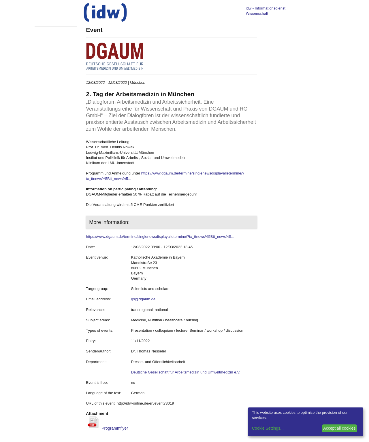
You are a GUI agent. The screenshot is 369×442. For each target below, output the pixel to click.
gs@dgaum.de (143, 299)
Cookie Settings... (268, 428)
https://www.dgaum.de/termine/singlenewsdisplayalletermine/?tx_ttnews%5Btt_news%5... (160, 236)
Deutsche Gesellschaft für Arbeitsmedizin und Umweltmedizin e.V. (185, 372)
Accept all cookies (339, 428)
